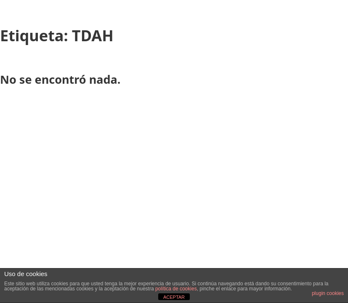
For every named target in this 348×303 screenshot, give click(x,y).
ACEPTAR (174, 297)
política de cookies (176, 289)
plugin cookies (328, 293)
